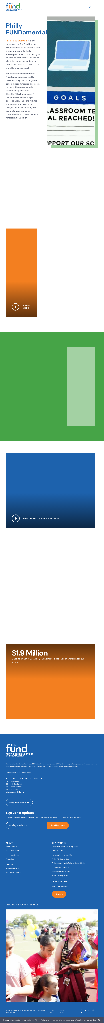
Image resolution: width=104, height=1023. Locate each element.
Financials (10, 859)
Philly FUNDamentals (16, 41)
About (9, 843)
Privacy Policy (52, 1011)
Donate (59, 894)
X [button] (99, 1020)
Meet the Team (12, 850)
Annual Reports (12, 868)
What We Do (11, 846)
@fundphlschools (28, 905)
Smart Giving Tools (60, 875)
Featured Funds (60, 886)
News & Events (59, 881)
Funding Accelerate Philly (62, 855)
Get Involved (59, 843)
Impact (9, 865)
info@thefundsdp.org (15, 792)
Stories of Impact (13, 872)
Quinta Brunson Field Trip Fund (65, 846)
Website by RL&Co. (63, 1011)
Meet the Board (12, 855)
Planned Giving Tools (61, 871)
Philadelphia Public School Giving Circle (68, 863)
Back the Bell (57, 850)
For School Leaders (60, 867)
